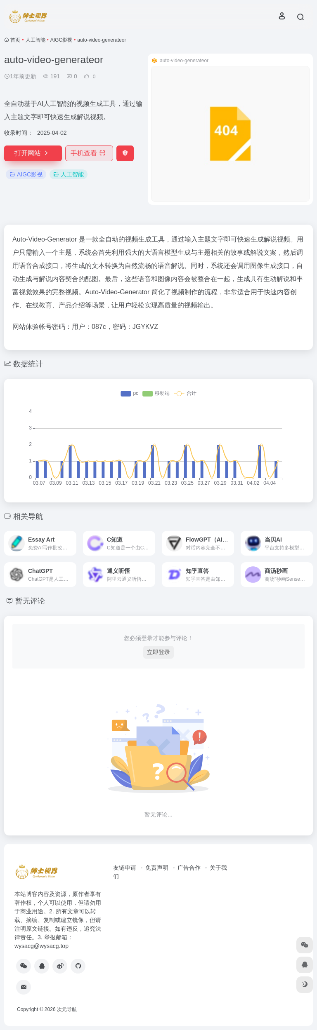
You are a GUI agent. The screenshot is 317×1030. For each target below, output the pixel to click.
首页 (15, 40)
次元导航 (67, 1009)
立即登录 (158, 652)
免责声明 (156, 867)
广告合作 (189, 867)
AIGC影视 (61, 40)
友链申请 (124, 867)
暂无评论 (30, 601)
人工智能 (35, 40)
